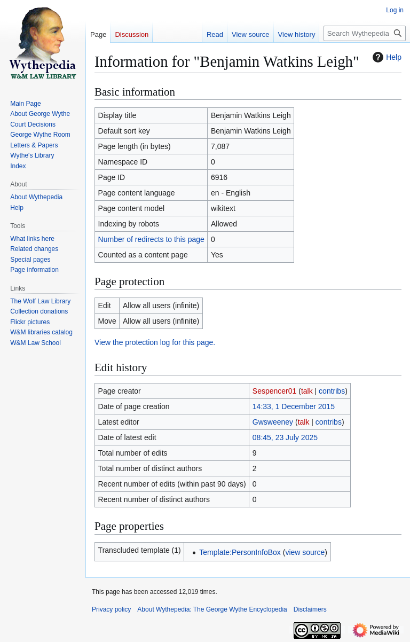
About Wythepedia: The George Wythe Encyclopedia (212, 609)
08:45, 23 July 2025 (285, 437)
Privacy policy (111, 609)
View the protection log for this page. (154, 342)
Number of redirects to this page (151, 239)
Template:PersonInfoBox (240, 552)
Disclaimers (310, 609)
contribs (332, 391)
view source (305, 552)
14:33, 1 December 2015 (294, 406)
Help (385, 57)
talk (307, 391)
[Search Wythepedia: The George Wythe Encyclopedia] (365, 33)
